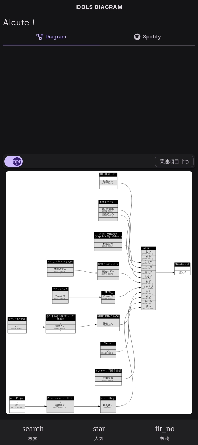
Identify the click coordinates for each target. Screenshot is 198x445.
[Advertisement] (99, 98)
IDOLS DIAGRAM (99, 7)
